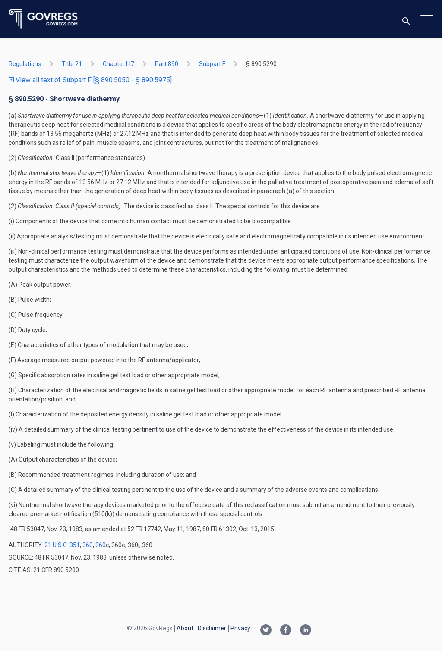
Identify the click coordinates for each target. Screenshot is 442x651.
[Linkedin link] (305, 630)
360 (87, 544)
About (185, 628)
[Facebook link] (285, 630)
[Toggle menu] (426, 19)
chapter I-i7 (118, 63)
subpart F (212, 63)
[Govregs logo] (43, 19)
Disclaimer (212, 628)
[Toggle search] (406, 19)
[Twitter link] (266, 630)
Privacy (240, 628)
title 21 (72, 63)
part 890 (166, 63)
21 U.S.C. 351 (62, 544)
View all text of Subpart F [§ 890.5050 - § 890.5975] (90, 80)
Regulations (25, 63)
